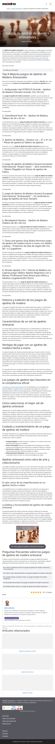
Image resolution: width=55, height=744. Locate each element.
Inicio (8, 8)
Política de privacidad (8, 718)
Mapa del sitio (6, 723)
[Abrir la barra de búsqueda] (46, 4)
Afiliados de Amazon (8, 700)
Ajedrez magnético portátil (27, 651)
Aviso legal (5, 716)
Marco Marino (9, 608)
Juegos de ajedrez (16, 8)
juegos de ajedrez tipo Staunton (14, 387)
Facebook (5, 736)
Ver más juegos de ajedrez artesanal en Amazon (27, 547)
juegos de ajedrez (41, 58)
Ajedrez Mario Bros (27, 672)
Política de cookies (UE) (9, 721)
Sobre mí (5, 731)
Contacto (5, 733)
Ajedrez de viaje (27, 693)
